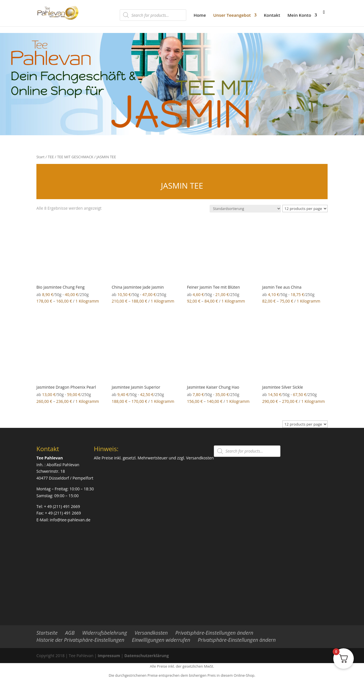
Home (200, 15)
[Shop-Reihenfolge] (245, 209)
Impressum (109, 655)
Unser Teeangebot (232, 15)
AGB (70, 632)
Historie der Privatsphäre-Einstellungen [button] (80, 639)
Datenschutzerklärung (146, 655)
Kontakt (272, 15)
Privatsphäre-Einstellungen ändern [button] (214, 632)
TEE (51, 156)
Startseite (46, 632)
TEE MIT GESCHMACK (75, 156)
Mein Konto (299, 15)
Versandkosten (200, 458)
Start (40, 156)
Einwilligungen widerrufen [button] (161, 639)
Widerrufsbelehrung (104, 632)
